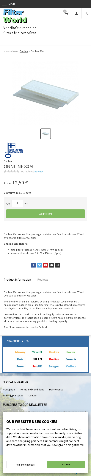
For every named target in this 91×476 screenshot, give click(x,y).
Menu (8, 4)
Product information (17, 279)
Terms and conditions (32, 389)
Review (38, 171)
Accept (66, 464)
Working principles (13, 395)
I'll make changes (25, 464)
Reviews (42, 279)
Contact (33, 395)
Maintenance (56, 389)
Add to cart (45, 213)
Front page (9, 389)
